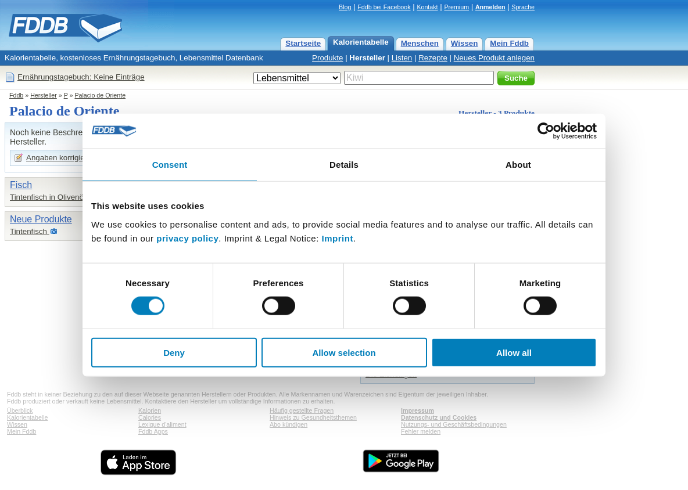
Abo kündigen (288, 424)
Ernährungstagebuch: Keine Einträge (81, 77)
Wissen (464, 43)
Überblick (20, 410)
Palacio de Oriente (100, 95)
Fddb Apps (153, 431)
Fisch (21, 185)
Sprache (523, 6)
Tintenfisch (29, 231)
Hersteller (367, 57)
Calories (149, 417)
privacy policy (187, 238)
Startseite (303, 43)
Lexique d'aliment (162, 424)
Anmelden (490, 6)
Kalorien (149, 410)
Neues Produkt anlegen (494, 57)
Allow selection (343, 352)
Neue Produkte (41, 219)
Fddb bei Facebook (383, 6)
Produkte (327, 57)
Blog (345, 6)
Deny (174, 352)
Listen (402, 57)
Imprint (337, 238)
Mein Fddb (509, 43)
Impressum (417, 410)
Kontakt (427, 6)
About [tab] (518, 165)
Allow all (514, 352)
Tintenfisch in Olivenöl (47, 197)
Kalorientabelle (361, 42)
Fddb (16, 95)
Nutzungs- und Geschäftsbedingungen (454, 424)
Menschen (420, 43)
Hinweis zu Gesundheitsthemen (313, 417)
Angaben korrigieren (61, 157)
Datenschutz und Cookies (438, 417)
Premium (456, 6)
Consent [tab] (170, 165)
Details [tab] (344, 165)
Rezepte (432, 57)
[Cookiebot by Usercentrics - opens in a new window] (546, 131)
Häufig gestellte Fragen (302, 410)
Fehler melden (420, 431)
